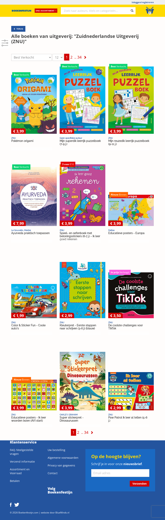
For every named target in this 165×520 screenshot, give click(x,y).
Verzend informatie (22, 461)
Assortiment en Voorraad (20, 471)
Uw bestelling (56, 450)
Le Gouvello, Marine (21, 230)
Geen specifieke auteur (71, 138)
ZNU (13, 138)
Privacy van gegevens (61, 465)
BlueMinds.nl (62, 512)
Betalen (15, 481)
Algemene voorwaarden (63, 457)
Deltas (111, 230)
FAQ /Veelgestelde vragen (21, 452)
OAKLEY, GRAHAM (69, 414)
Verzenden (139, 483)
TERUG (18, 28)
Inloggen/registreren (143, 2)
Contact (53, 473)
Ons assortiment (46, 10)
